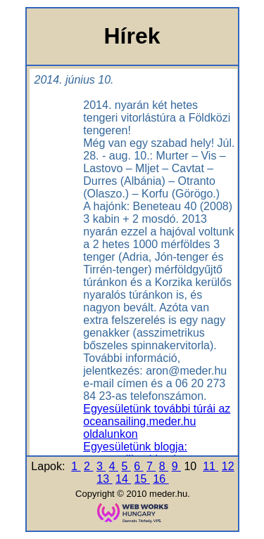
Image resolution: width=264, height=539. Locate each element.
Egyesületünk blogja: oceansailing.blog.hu (135, 453)
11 (210, 466)
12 (228, 466)
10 (191, 466)
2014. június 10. (74, 80)
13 (104, 479)
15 (142, 479)
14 (123, 479)
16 (160, 479)
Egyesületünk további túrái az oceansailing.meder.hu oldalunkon (156, 421)
